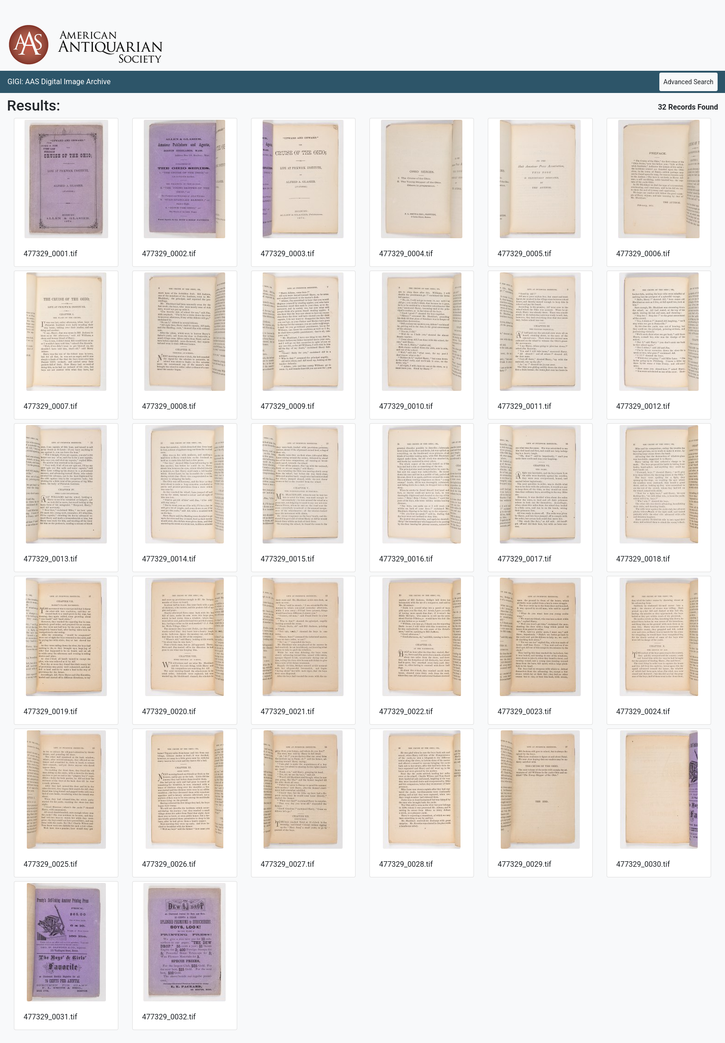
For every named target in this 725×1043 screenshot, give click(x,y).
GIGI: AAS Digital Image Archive (59, 81)
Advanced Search (688, 82)
